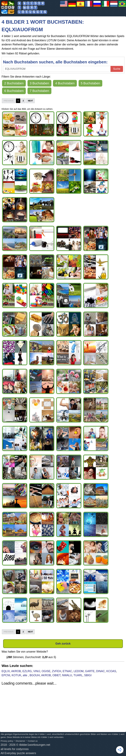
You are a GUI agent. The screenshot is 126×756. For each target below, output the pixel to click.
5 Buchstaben (90, 83)
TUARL (78, 675)
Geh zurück (63, 643)
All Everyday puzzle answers (18, 753)
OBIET (56, 675)
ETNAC (67, 671)
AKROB (16, 671)
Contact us (32, 741)
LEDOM (79, 671)
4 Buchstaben (64, 83)
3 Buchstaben (39, 83)
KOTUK (16, 675)
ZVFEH (56, 671)
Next (30, 101)
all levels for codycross (15, 749)
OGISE (46, 671)
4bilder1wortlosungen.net (34, 744)
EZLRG (27, 671)
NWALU (67, 675)
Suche (116, 68)
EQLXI (6, 671)
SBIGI (88, 675)
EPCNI (6, 675)
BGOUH (35, 675)
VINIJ (36, 671)
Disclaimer (20, 741)
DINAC (100, 671)
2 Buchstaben (14, 83)
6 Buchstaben (14, 91)
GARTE (90, 671)
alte (25, 675)
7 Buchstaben (39, 91)
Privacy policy (7, 741)
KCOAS (111, 671)
